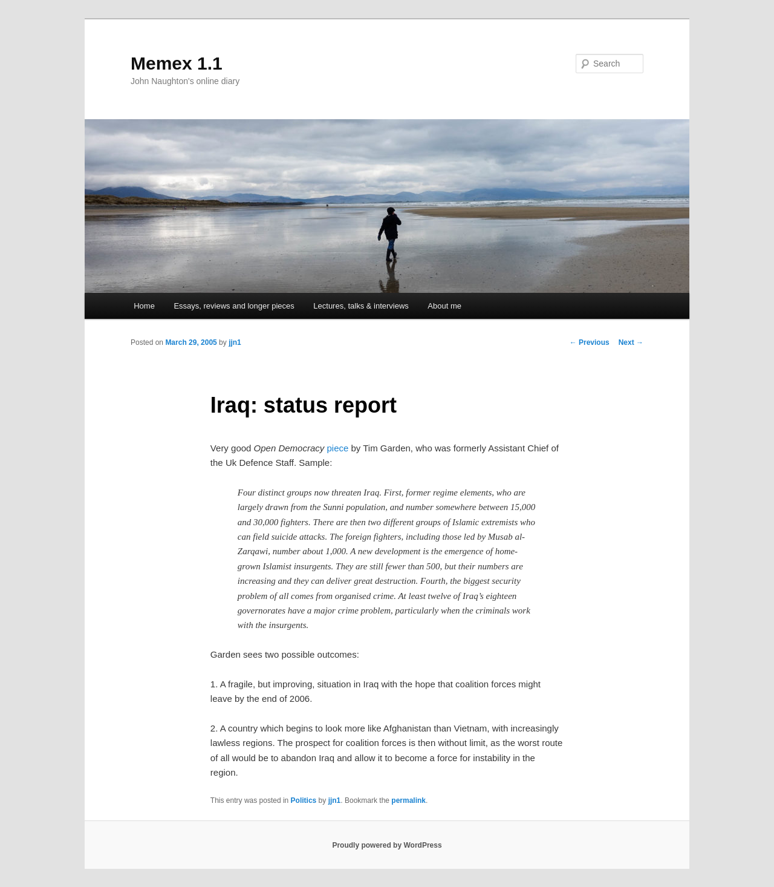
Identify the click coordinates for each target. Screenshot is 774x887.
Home (144, 305)
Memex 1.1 (177, 63)
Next (631, 342)
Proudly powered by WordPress (386, 845)
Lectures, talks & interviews (361, 305)
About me (444, 305)
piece (337, 448)
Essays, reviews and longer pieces (234, 305)
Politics (304, 800)
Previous (590, 342)
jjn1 (235, 342)
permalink (408, 800)
